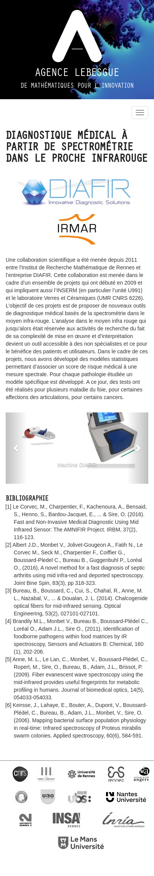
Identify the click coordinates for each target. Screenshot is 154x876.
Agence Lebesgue (77, 72)
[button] (16, 448)
